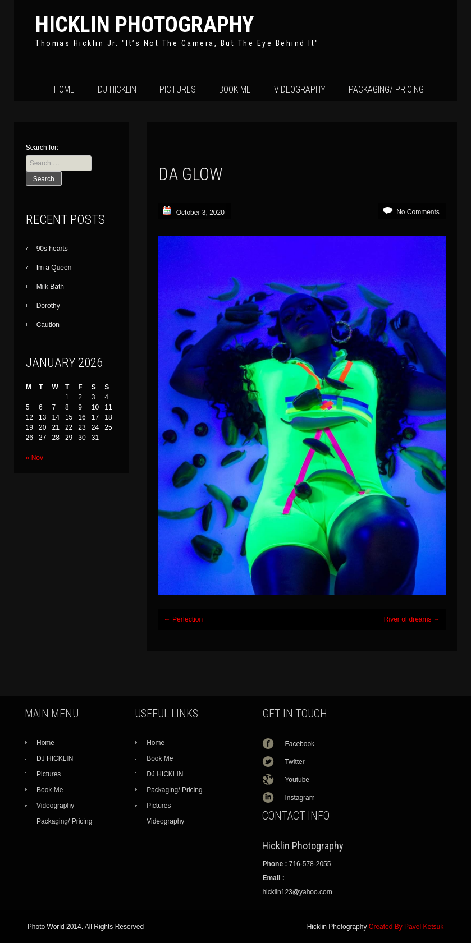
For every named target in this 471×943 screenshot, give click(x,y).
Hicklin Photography (144, 24)
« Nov (34, 458)
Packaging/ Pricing (386, 89)
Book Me (235, 89)
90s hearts (52, 248)
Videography (300, 89)
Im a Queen (54, 268)
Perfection (183, 619)
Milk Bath (50, 287)
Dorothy (48, 306)
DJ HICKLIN (117, 89)
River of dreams (412, 619)
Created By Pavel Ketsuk (406, 927)
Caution (48, 325)
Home (64, 89)
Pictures (177, 89)
